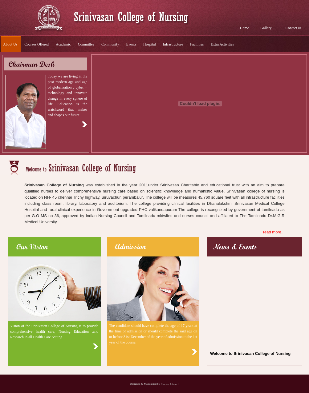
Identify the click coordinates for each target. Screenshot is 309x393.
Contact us (293, 28)
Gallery (265, 28)
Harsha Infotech (170, 383)
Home (244, 28)
